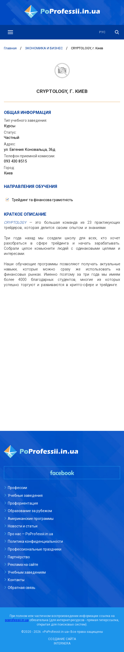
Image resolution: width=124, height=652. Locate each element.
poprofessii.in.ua (17, 620)
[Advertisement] (62, 354)
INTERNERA (62, 643)
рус (102, 32)
